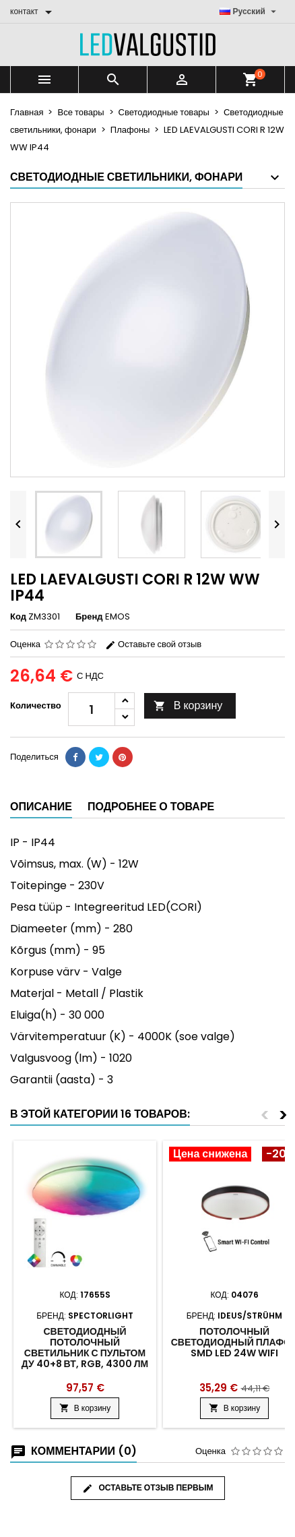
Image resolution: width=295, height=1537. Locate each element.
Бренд (89, 617)
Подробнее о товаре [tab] (151, 806)
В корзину (188, 705)
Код (18, 617)
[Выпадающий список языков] (250, 11)
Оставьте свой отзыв (153, 644)
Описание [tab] (41, 806)
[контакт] (33, 11)
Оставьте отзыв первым (148, 1488)
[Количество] (91, 709)
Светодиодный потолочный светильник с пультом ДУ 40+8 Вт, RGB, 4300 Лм (85, 1347)
